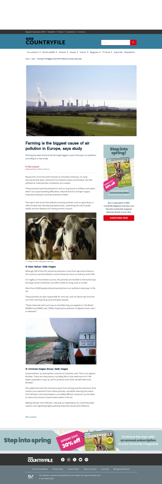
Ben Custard (30, 416)
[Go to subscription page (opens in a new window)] (118, 199)
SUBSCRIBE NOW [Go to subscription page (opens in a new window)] (119, 218)
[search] (133, 42)
